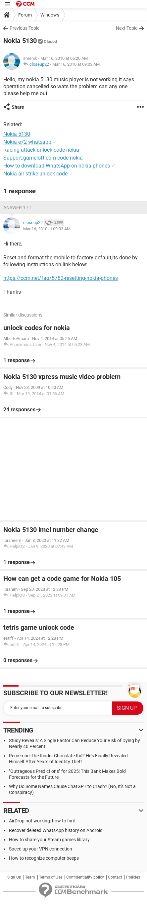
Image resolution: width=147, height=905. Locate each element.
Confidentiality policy (85, 877)
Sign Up (14, 877)
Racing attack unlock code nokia (41, 150)
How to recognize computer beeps (44, 858)
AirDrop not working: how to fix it (42, 820)
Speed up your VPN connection (40, 848)
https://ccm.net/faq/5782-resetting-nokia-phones (60, 278)
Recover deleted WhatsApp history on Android (56, 830)
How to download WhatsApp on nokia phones (56, 166)
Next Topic (126, 28)
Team (30, 877)
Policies (133, 877)
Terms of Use (50, 877)
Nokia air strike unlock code (35, 173)
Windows (49, 15)
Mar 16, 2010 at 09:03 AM (76, 64)
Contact (115, 877)
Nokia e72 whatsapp (27, 142)
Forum (25, 15)
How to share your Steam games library (49, 839)
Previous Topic (24, 28)
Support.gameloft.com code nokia (43, 158)
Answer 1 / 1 (17, 207)
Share (18, 107)
